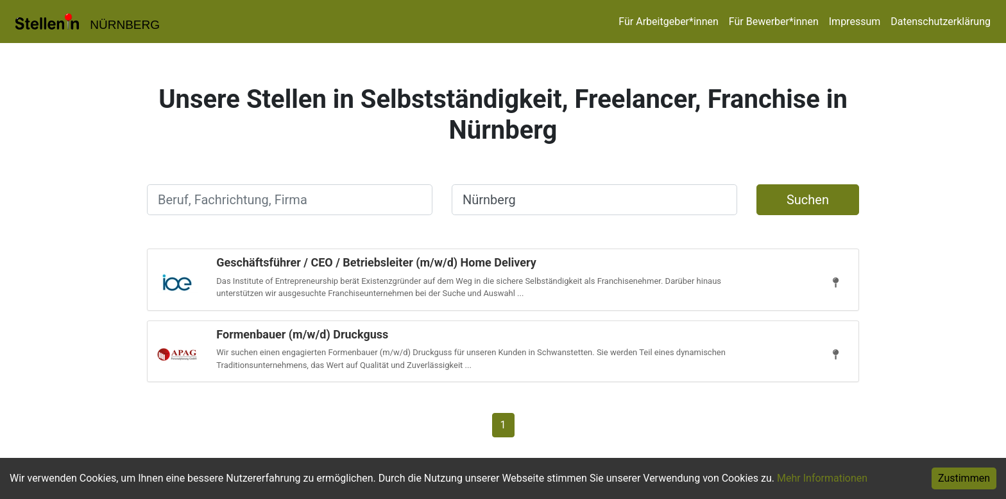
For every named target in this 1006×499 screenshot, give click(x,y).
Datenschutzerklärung (941, 21)
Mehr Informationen (822, 478)
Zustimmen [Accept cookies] (964, 478)
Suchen (808, 199)
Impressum (855, 21)
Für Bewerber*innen (774, 21)
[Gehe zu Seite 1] (503, 424)
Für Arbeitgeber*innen (668, 21)
